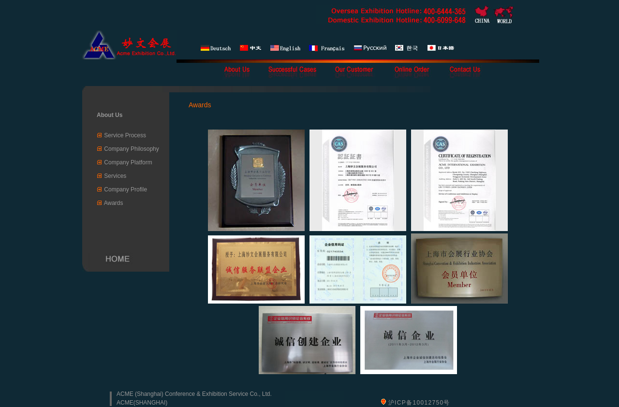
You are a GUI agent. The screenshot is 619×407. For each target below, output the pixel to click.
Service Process (125, 135)
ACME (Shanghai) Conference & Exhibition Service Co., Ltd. (194, 394)
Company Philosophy (131, 148)
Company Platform (128, 162)
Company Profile (125, 189)
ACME (125, 402)
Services (115, 176)
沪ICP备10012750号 (419, 402)
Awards (113, 203)
